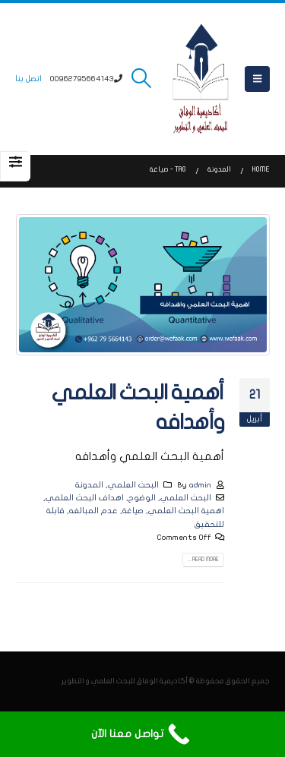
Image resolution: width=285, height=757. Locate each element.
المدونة (89, 485)
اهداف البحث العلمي (85, 498)
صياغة (133, 510)
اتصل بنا (28, 78)
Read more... (203, 560)
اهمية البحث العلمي (186, 510)
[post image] (142, 284)
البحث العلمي (133, 485)
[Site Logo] (200, 79)
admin (200, 485)
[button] (257, 79)
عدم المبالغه (93, 510)
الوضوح (142, 498)
